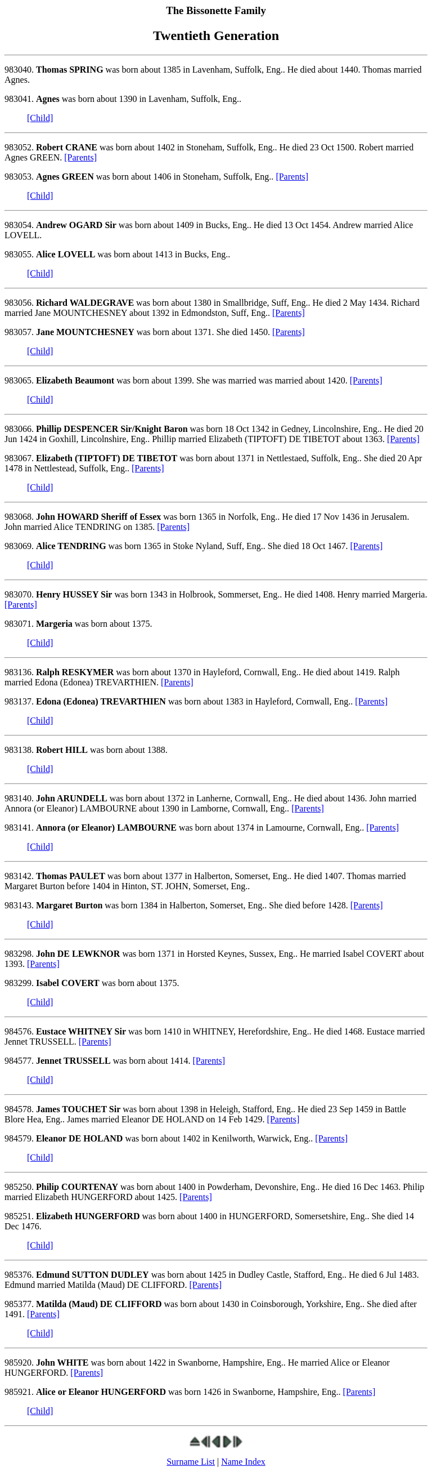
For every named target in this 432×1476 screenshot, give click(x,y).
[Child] (40, 118)
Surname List (190, 1461)
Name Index (243, 1461)
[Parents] (80, 157)
